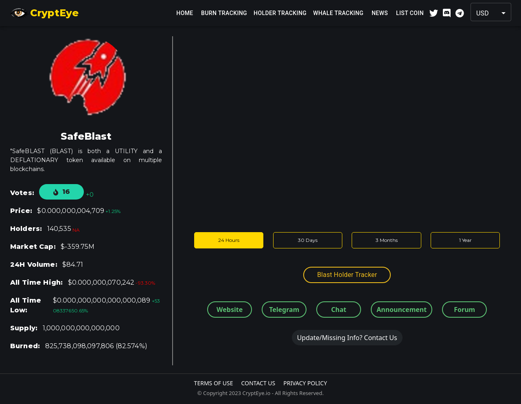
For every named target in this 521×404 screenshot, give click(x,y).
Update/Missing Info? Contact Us (347, 337)
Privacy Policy (305, 383)
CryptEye (44, 13)
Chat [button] (338, 309)
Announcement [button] (402, 309)
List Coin (410, 13)
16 (61, 191)
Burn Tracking (224, 13)
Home (185, 13)
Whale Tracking (338, 13)
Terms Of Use (213, 383)
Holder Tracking (280, 13)
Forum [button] (464, 309)
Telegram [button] (284, 309)
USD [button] (482, 13)
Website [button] (230, 309)
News (380, 13)
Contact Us (258, 383)
